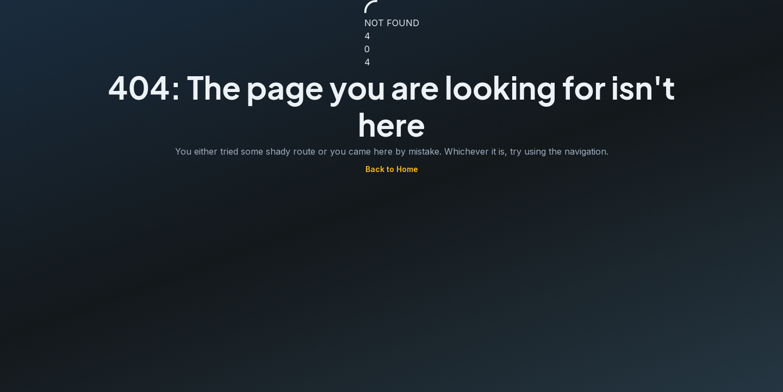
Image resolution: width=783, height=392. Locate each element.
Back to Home (392, 169)
